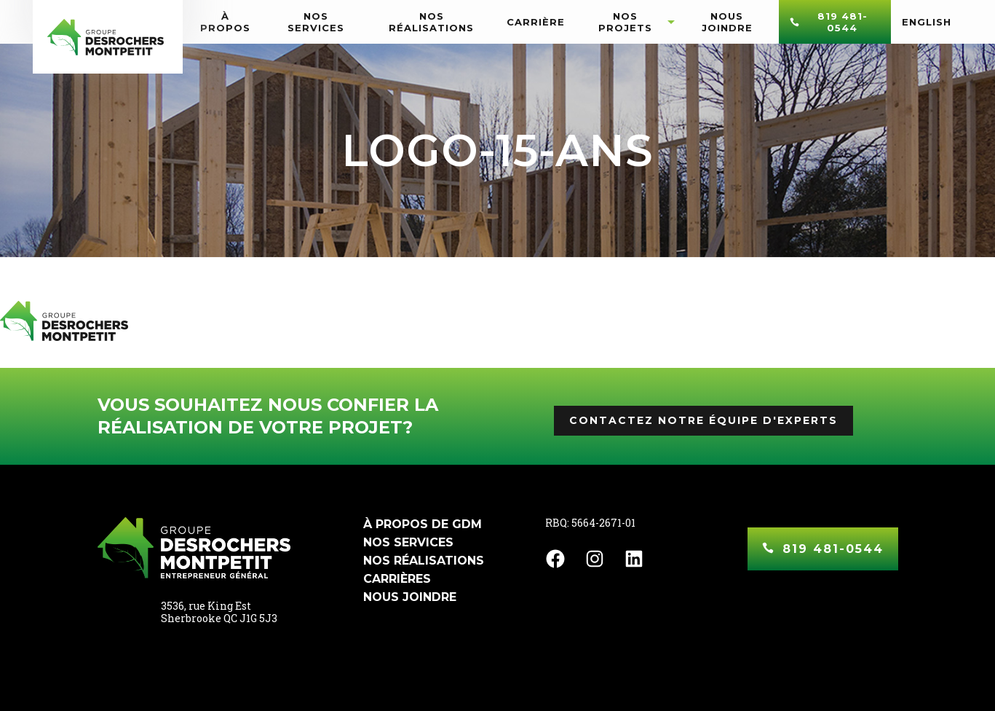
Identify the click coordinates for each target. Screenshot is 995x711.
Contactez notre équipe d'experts (703, 420)
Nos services (408, 542)
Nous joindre (409, 597)
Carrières (397, 579)
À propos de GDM (422, 524)
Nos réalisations (423, 560)
